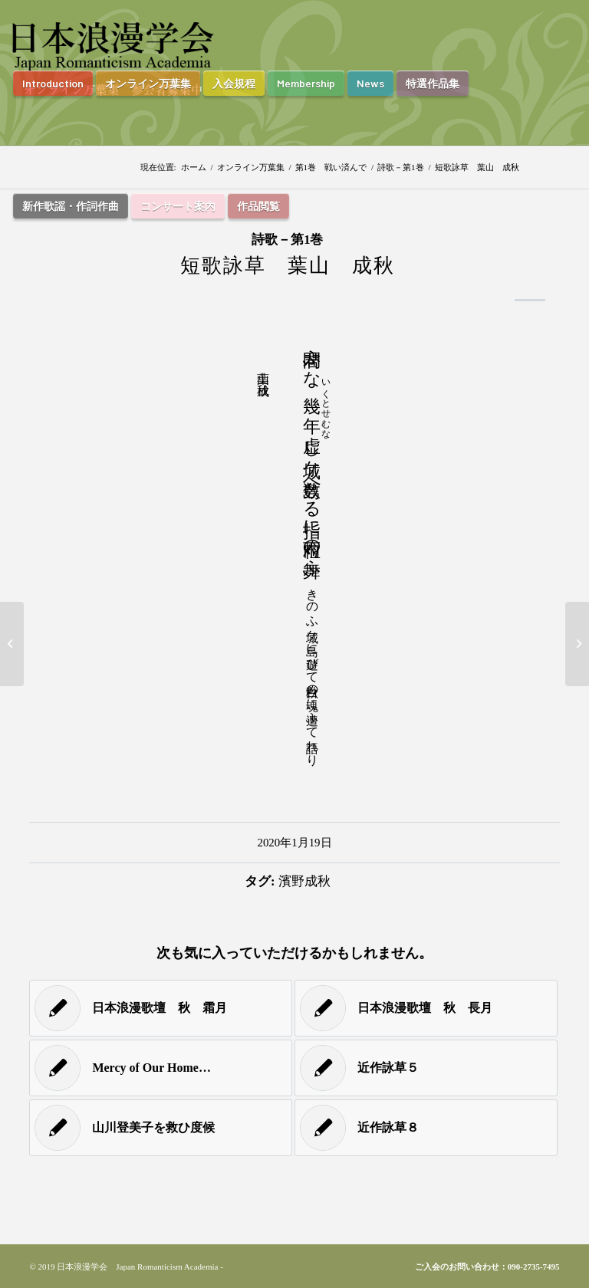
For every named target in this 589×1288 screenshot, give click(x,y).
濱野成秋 (304, 881)
